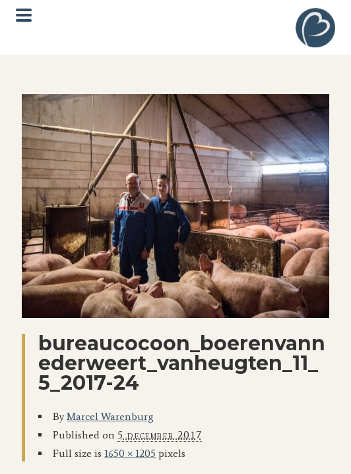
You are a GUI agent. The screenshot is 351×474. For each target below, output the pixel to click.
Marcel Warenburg (110, 416)
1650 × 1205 (130, 453)
